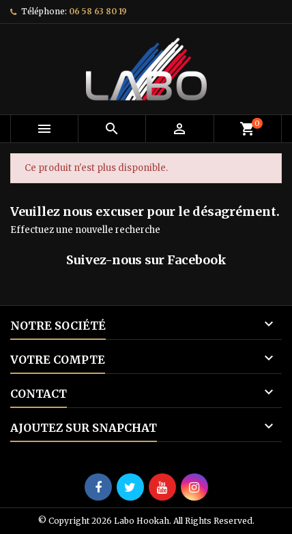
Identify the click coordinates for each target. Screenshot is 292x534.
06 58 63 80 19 (98, 11)
